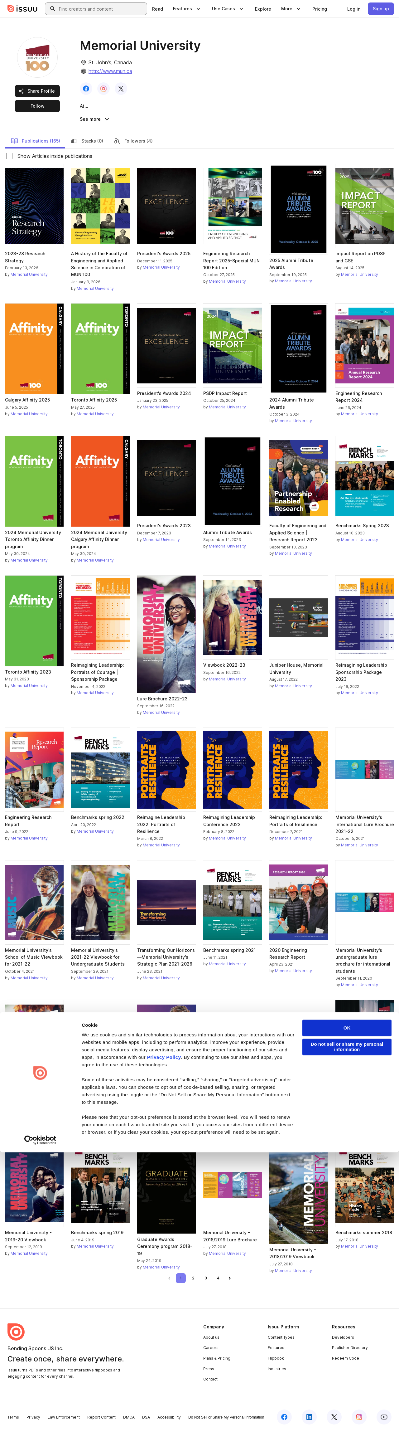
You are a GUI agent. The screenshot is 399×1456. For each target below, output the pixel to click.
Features (276, 1371)
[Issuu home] (22, 8)
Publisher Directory (350, 1371)
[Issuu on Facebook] (284, 1441)
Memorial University (29, 298)
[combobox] (101, 9)
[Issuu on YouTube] (384, 1441)
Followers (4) (133, 164)
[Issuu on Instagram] (359, 1441)
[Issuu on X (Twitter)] (334, 1441)
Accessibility (169, 1441)
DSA (146, 1441)
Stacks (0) (86, 164)
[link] (157, 8)
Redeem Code (345, 1382)
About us (211, 1361)
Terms (13, 1441)
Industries (277, 1392)
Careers (211, 1371)
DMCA (129, 1441)
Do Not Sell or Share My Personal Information (226, 1441)
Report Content (101, 1441)
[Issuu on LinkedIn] (309, 1441)
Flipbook (276, 1382)
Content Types (281, 1361)
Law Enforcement (64, 1441)
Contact (210, 1403)
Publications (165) (35, 164)
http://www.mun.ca (110, 71)
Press (208, 1392)
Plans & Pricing (216, 1382)
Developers (343, 1361)
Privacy (33, 1441)
